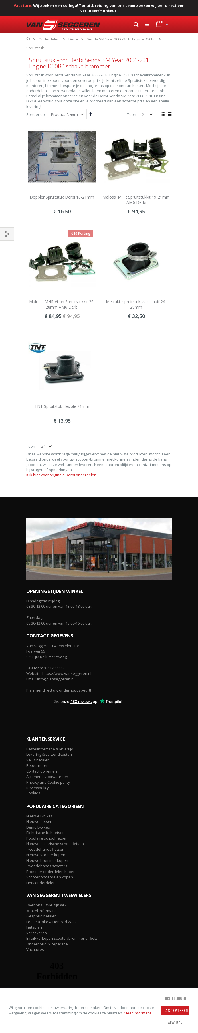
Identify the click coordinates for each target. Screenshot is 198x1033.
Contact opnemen (41, 771)
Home (28, 39)
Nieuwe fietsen (39, 821)
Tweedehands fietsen (45, 849)
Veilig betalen (38, 760)
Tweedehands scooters (46, 865)
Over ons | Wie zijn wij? (46, 905)
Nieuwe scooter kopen (45, 854)
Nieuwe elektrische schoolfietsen (55, 843)
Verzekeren (36, 932)
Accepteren (176, 1010)
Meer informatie (138, 1013)
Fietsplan (34, 927)
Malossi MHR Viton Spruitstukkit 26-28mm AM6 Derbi (62, 304)
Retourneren (37, 765)
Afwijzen (175, 1023)
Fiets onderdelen (41, 882)
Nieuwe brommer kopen (47, 860)
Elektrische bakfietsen (45, 832)
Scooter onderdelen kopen (49, 877)
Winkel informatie (41, 910)
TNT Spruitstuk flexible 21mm (62, 406)
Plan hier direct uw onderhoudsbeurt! (58, 690)
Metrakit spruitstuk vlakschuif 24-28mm (136, 304)
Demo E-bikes (38, 827)
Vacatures (35, 949)
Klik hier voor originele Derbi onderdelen (61, 474)
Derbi (73, 39)
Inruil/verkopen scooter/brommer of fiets (62, 938)
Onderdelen (49, 39)
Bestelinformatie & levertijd (49, 749)
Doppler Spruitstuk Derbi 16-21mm (62, 197)
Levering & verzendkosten (49, 754)
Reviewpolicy (37, 787)
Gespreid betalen (41, 916)
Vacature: (23, 5)
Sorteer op (35, 114)
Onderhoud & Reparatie (47, 944)
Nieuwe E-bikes (39, 816)
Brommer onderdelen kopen (51, 871)
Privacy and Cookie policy (48, 782)
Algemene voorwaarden (47, 776)
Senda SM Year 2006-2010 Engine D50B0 (121, 39)
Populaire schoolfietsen (47, 838)
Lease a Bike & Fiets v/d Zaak (51, 921)
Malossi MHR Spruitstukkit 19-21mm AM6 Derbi (136, 199)
